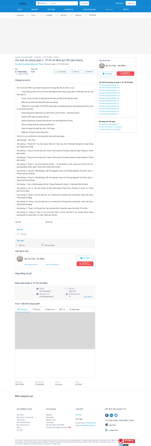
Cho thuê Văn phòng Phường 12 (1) (109, 93)
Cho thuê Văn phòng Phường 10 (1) (109, 87)
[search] (76, 3)
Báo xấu (88, 72)
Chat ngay (85, 258)
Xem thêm (87, 297)
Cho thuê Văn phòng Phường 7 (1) (109, 114)
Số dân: (41, 288)
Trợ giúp (19, 430)
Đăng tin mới (50, 420)
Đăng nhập (119, 3)
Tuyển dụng (21, 420)
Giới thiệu (20, 415)
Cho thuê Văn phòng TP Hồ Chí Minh (110, 129)
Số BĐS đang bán (74, 294)
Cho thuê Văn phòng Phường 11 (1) (109, 90)
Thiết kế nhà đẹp (89, 9)
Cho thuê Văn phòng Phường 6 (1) (109, 111)
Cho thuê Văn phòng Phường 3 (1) (109, 103)
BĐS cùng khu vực (24, 396)
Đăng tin (131, 3)
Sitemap (78, 415)
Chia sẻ (75, 72)
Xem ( (52, 264)
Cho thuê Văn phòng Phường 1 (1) (109, 85)
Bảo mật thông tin (23, 425)
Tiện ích (126, 9)
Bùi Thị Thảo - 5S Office (116, 66)
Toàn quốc (20, 15)
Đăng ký (49, 415)
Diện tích (78, 15)
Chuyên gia (68, 9)
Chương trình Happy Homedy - (58, 427)
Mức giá (63, 15)
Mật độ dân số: (44, 294)
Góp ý (19, 427)
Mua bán (34, 9)
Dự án (19, 9)
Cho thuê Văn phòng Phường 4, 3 (108, 124)
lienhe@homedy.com (87, 425)
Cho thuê (51, 9)
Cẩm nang (109, 9)
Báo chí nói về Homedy (25, 417)
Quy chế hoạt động (23, 422)
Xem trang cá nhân (32, 264)
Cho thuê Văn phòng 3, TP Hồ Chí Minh (110, 127)
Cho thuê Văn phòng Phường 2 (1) (109, 101)
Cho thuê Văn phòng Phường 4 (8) (109, 106)
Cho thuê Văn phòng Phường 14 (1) (109, 98)
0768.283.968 (90, 423)
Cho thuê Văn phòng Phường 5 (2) (109, 108)
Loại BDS (49, 15)
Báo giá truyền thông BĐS (55, 425)
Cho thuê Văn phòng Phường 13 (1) (109, 95)
